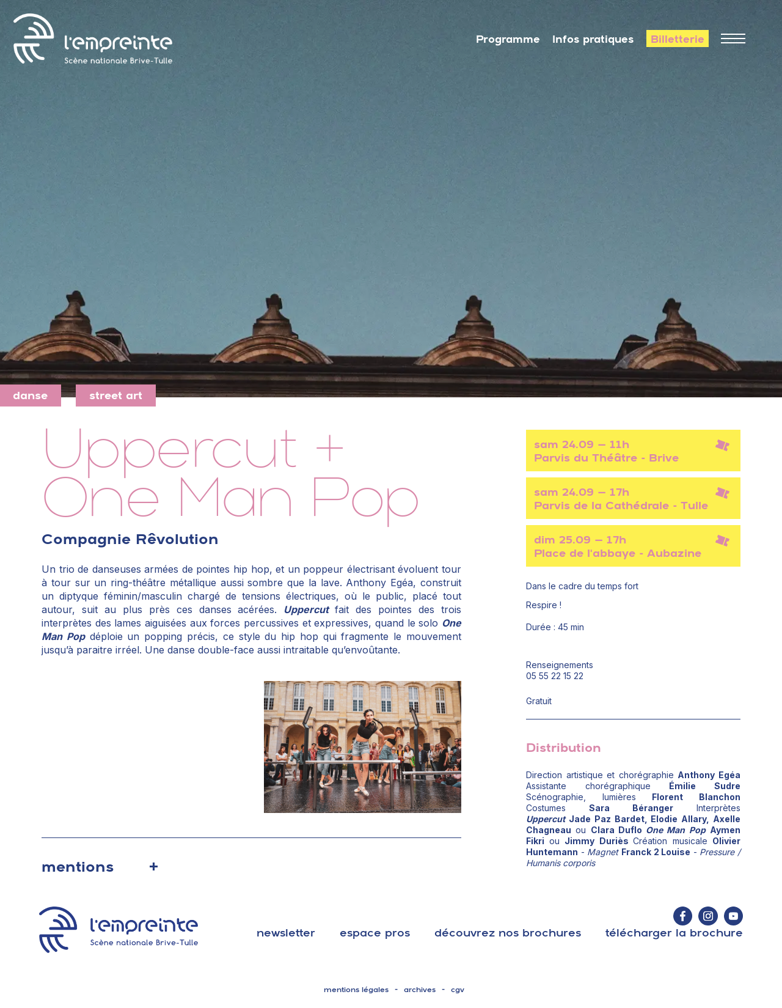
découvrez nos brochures (507, 932)
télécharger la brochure (674, 932)
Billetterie (677, 39)
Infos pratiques (593, 39)
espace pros (375, 932)
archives (420, 990)
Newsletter (286, 932)
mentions (78, 866)
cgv (457, 990)
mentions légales (356, 990)
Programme (508, 39)
